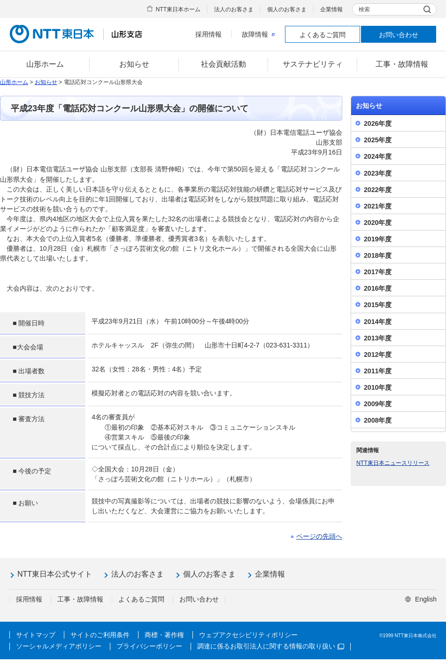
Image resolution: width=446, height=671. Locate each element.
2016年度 (378, 288)
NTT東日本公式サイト (54, 574)
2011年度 (378, 371)
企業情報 (331, 9)
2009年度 (378, 404)
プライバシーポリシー (149, 646)
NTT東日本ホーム (178, 9)
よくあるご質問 (323, 35)
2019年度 (378, 239)
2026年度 (378, 123)
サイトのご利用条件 (100, 635)
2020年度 (378, 222)
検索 (364, 9)
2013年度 (378, 338)
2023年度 (378, 173)
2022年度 (378, 189)
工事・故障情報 (80, 599)
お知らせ (46, 82)
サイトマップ (35, 635)
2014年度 (378, 321)
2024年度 (378, 156)
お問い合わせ (398, 35)
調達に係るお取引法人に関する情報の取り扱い (270, 646)
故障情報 (258, 34)
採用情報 (208, 34)
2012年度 (378, 354)
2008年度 (378, 420)
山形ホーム (14, 82)
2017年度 (378, 272)
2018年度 (378, 255)
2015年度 (378, 305)
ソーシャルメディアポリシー (58, 646)
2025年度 (378, 140)
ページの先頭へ (319, 536)
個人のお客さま (287, 9)
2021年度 (378, 206)
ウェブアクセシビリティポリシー (248, 635)
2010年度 (378, 387)
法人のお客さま (234, 9)
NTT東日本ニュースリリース (393, 463)
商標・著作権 (164, 635)
